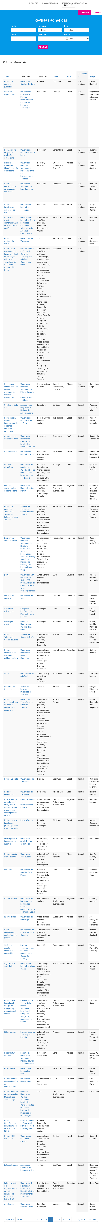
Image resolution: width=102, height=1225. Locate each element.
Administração (26, 228)
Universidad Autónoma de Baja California (26, 186)
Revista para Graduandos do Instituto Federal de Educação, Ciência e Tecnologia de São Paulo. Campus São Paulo (11, 259)
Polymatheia (9, 1068)
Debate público (10, 899)
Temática (42, 26)
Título (13, 26)
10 (69, 1219)
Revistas (33, 3)
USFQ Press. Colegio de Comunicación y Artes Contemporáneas (27, 585)
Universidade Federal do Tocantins (25, 207)
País (66, 26)
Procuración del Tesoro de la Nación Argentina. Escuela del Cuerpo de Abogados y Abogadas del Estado (26, 1011)
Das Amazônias (11, 452)
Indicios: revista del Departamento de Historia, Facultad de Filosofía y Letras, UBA (10, 1191)
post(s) (7, 575)
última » (93, 1219)
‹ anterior (21, 1219)
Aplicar (43, 47)
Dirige (92, 76)
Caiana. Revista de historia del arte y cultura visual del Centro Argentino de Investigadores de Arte (11, 807)
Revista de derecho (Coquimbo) (9, 84)
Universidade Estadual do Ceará (25, 1071)
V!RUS (6, 674)
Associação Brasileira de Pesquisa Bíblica (27, 1167)
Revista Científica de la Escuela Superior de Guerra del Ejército (11, 1125)
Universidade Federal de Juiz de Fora (26, 420)
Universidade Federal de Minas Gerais (27, 966)
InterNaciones (10, 917)
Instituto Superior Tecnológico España (27, 1034)
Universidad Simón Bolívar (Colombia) (26, 841)
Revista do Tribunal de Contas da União (11, 637)
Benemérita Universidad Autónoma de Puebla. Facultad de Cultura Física (27, 1058)
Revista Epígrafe (11, 779)
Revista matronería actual (9, 241)
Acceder (68, 5)
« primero (10, 1219)
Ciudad (14, 34)
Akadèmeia (9, 1204)
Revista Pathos (26, 820)
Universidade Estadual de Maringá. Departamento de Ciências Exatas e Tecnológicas (26, 100)
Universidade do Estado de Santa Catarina (27, 932)
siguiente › (82, 1219)
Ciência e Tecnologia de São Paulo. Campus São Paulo (26, 259)
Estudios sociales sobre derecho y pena (10, 488)
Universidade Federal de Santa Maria (27, 152)
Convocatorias (50, 3)
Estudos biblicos (11, 1165)
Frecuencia (68, 34)
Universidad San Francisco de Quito (27, 577)
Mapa (98, 13)
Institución (42, 34)
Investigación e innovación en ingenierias (10, 841)
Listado (86, 13)
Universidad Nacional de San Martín (27, 488)
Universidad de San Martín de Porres (26, 872)
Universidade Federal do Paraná (25, 1138)
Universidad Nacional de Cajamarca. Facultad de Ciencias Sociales (27, 441)
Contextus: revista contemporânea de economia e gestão (11, 222)
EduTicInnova (10, 870)
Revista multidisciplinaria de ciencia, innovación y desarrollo (11, 704)
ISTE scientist (10, 1032)
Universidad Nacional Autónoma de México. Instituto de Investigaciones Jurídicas (27, 171)
